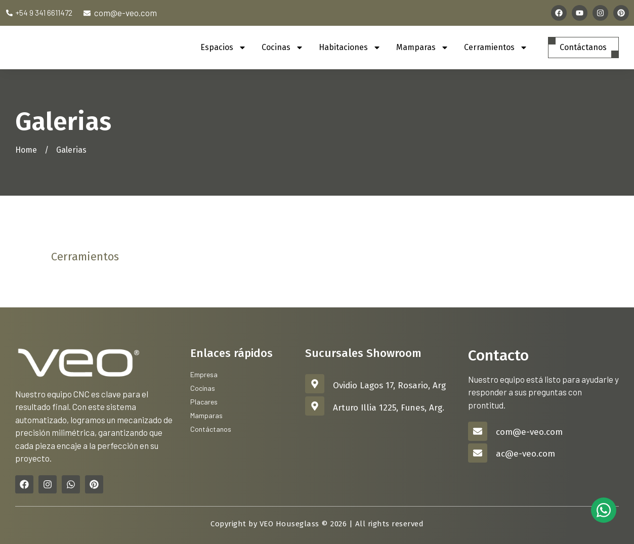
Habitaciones (347, 47)
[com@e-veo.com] (477, 431)
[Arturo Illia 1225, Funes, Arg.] (314, 406)
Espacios (221, 47)
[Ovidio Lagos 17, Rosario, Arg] (314, 383)
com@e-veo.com (529, 432)
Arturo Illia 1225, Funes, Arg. (388, 407)
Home (26, 150)
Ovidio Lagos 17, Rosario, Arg (389, 385)
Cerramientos (493, 47)
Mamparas (420, 47)
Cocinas (280, 47)
